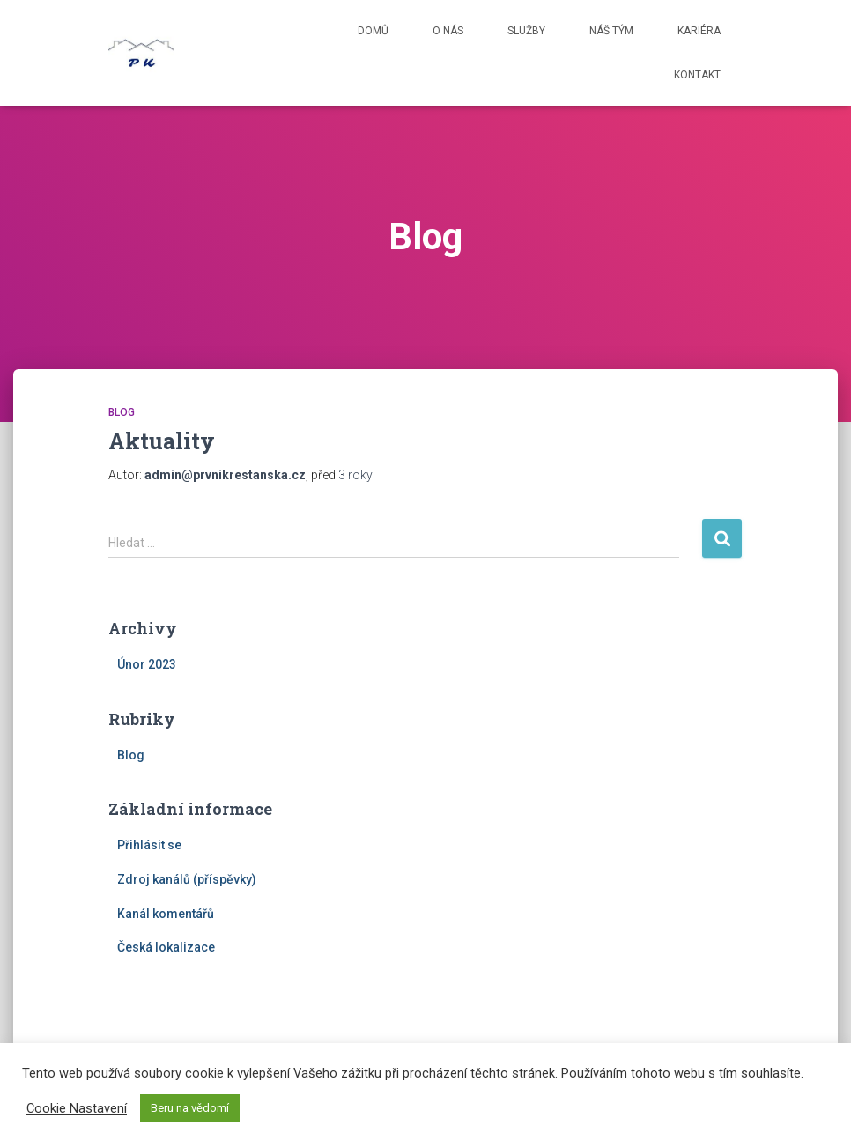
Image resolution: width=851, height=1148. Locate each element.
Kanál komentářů (165, 914)
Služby (526, 31)
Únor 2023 (146, 664)
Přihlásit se (149, 845)
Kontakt (697, 75)
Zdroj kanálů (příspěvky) (186, 879)
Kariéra (699, 31)
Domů (373, 31)
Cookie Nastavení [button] (76, 1108)
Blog (121, 412)
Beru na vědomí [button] (190, 1108)
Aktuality (161, 440)
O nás (448, 31)
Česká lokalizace (166, 947)
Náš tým (611, 31)
